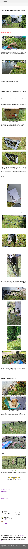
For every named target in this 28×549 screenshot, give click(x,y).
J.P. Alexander (6, 517)
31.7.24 (6, 511)
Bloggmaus (5, 1)
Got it (16, 548)
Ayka (4, 511)
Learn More (13, 548)
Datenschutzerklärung (22, 535)
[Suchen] (8, 1)
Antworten (5, 519)
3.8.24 (8, 517)
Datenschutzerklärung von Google (5, 540)
